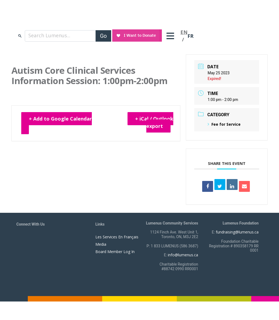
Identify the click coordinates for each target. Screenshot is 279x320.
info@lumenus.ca (183, 254)
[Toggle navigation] (171, 35)
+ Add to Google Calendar (60, 118)
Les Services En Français (116, 236)
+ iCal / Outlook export (154, 122)
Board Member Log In (115, 251)
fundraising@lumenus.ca (237, 232)
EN (183, 32)
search (20, 35)
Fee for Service (224, 124)
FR (190, 36)
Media (100, 244)
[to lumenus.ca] (74, 18)
